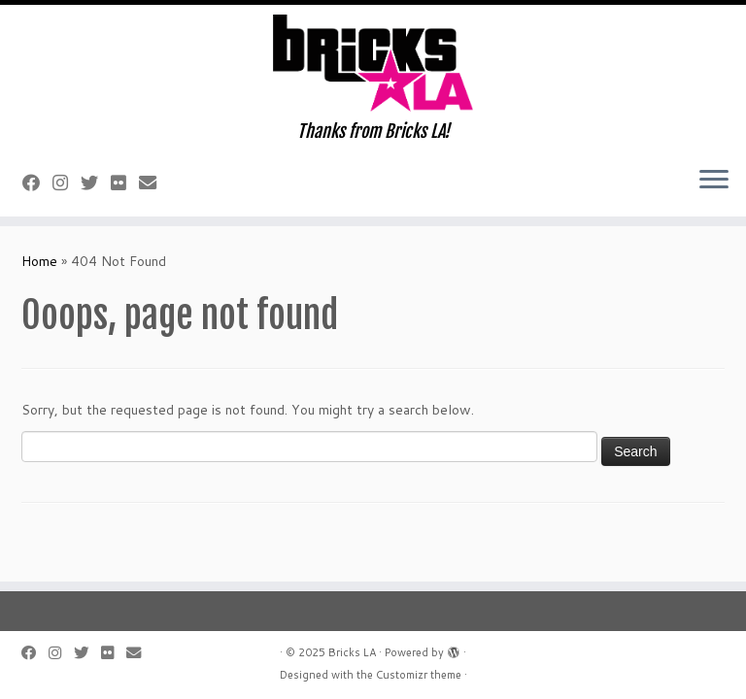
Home (39, 261)
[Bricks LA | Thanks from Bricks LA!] (373, 63)
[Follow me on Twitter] (96, 182)
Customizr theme (418, 674)
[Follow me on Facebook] (37, 182)
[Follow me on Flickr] (125, 182)
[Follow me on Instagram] (66, 182)
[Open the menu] (714, 181)
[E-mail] (154, 182)
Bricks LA (352, 652)
